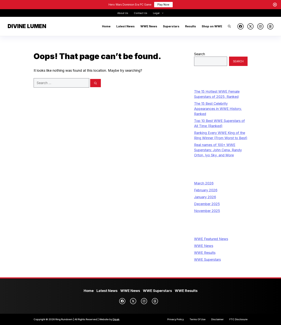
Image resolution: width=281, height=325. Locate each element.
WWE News (148, 26)
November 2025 (207, 211)
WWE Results (204, 253)
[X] (250, 26)
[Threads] (270, 26)
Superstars (171, 26)
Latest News (125, 26)
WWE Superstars (207, 260)
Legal (160, 13)
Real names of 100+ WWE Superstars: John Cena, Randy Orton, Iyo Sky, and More (218, 150)
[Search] (95, 83)
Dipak (116, 319)
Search (199, 54)
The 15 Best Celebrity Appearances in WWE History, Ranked (218, 109)
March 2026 (204, 183)
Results (190, 26)
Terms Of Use (197, 319)
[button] (229, 26)
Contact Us (140, 13)
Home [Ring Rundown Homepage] (89, 291)
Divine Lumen (27, 26)
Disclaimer (217, 319)
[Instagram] (260, 26)
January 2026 (205, 197)
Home (106, 26)
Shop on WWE (212, 26)
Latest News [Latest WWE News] (106, 291)
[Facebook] (240, 26)
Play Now (163, 4)
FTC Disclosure (238, 319)
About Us (122, 13)
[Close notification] (275, 4)
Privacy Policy (175, 319)
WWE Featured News (211, 239)
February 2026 (205, 190)
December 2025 (207, 204)
